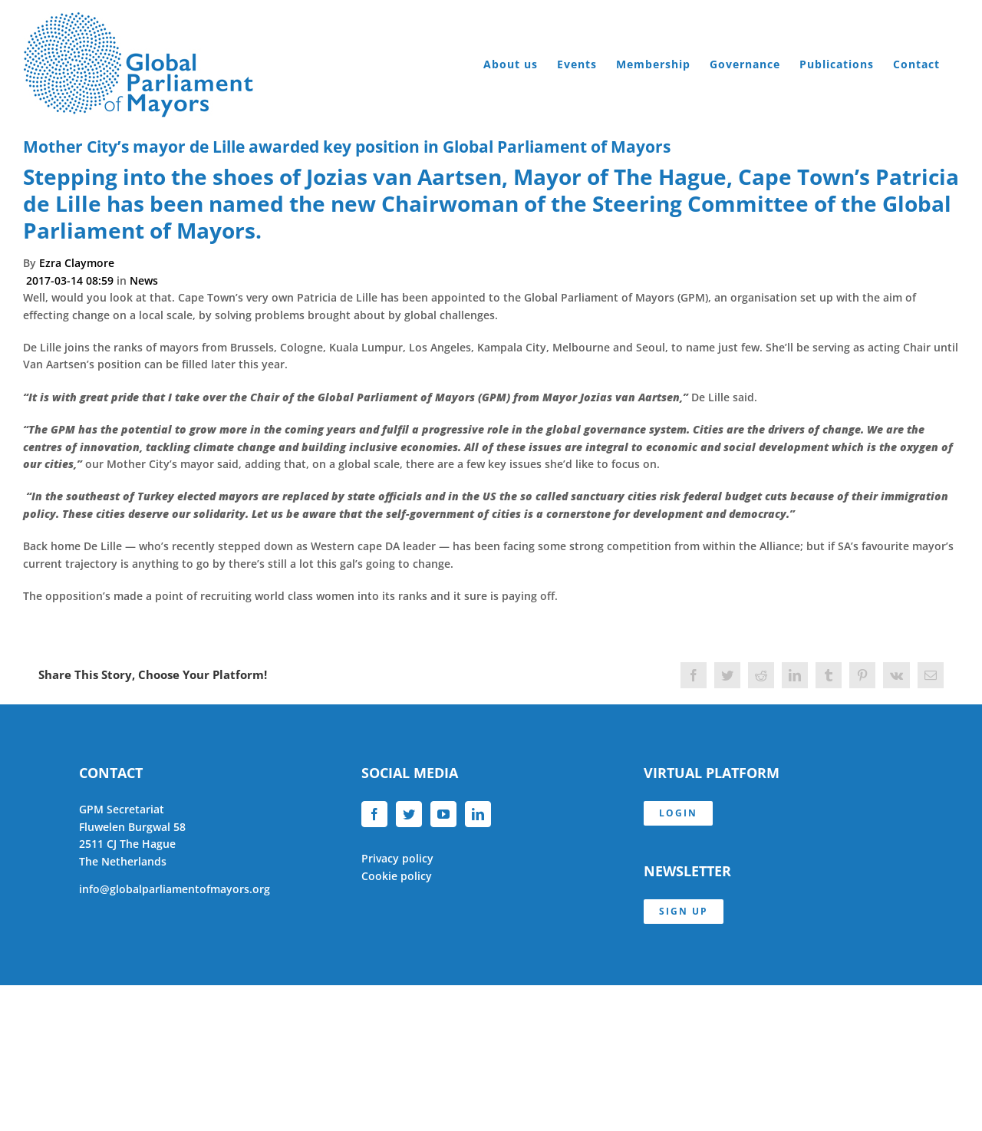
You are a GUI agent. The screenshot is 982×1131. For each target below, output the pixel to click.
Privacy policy (397, 858)
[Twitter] (409, 814)
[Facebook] (374, 814)
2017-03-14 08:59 (71, 280)
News (144, 280)
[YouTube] (443, 814)
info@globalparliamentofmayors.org (174, 889)
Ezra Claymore (76, 263)
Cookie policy (396, 876)
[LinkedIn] (478, 814)
